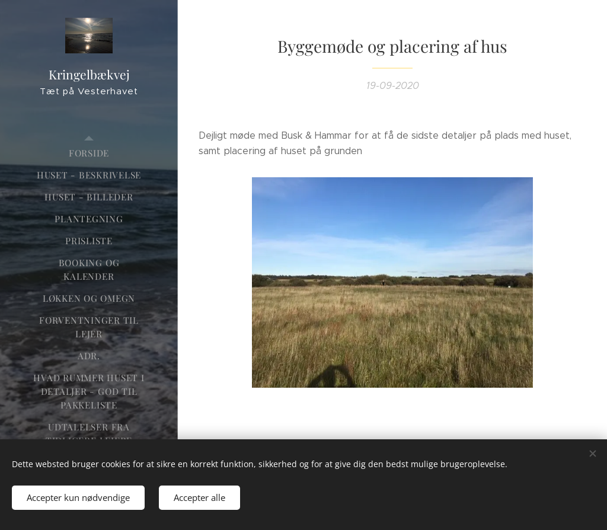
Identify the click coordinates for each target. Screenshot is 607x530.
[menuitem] (89, 153)
